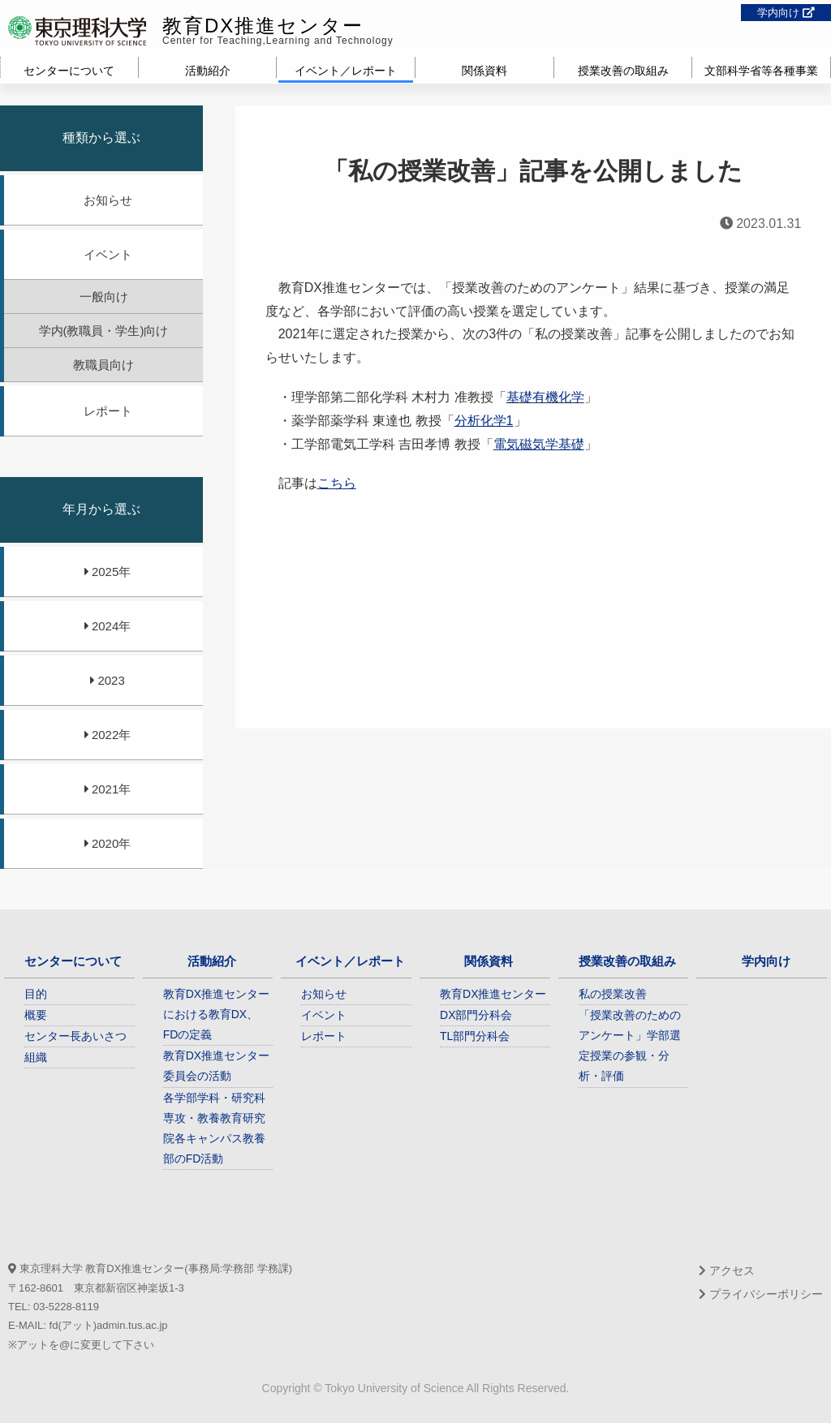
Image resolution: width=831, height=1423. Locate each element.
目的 (35, 993)
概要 (35, 1014)
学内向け (786, 12)
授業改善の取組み (623, 70)
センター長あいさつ (75, 1036)
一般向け (104, 296)
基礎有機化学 (545, 397)
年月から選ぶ (101, 509)
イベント (108, 254)
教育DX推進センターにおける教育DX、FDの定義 (216, 1014)
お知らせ (108, 200)
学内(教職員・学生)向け (104, 330)
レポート (108, 411)
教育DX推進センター (263, 26)
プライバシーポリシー (761, 1294)
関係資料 (484, 70)
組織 (35, 1057)
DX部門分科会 (476, 1014)
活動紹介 (207, 70)
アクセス (727, 1270)
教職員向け (103, 365)
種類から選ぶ (101, 137)
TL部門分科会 (475, 1036)
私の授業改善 (613, 993)
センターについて (69, 70)
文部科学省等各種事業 (761, 70)
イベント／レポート (346, 70)
